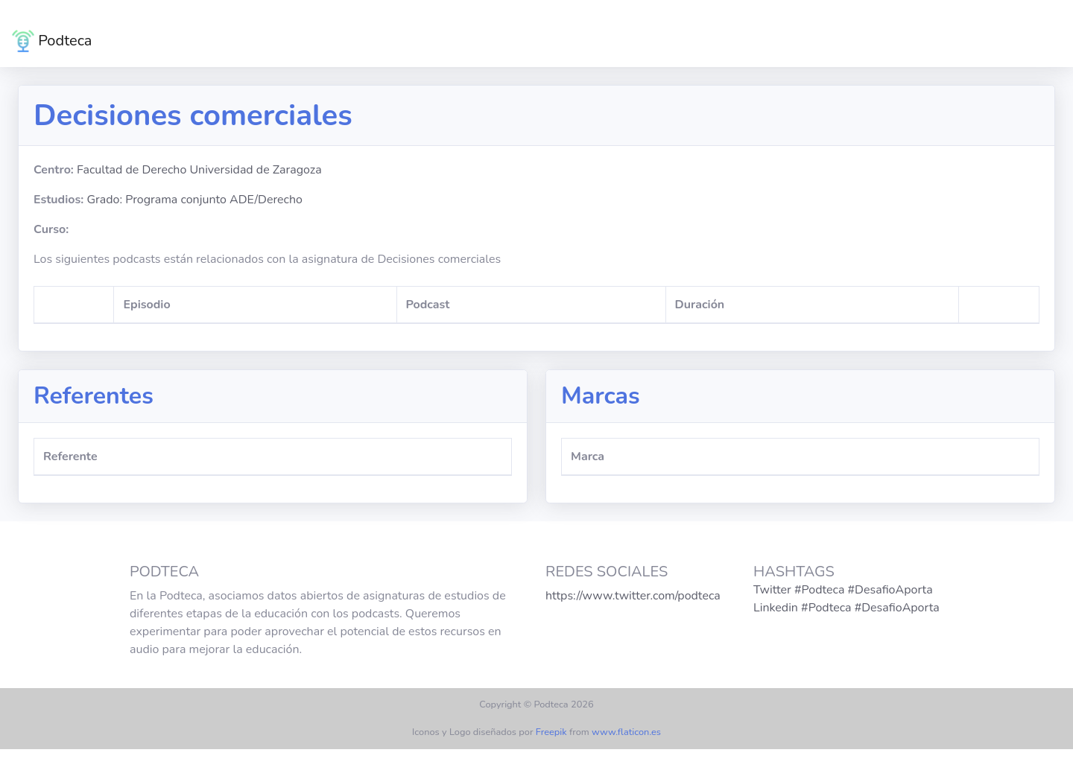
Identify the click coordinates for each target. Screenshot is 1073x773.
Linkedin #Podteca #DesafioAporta (846, 607)
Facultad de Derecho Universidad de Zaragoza (199, 170)
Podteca (52, 41)
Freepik (551, 732)
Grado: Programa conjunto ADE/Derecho (194, 199)
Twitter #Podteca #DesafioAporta (843, 590)
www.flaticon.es (626, 732)
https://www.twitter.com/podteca (633, 596)
